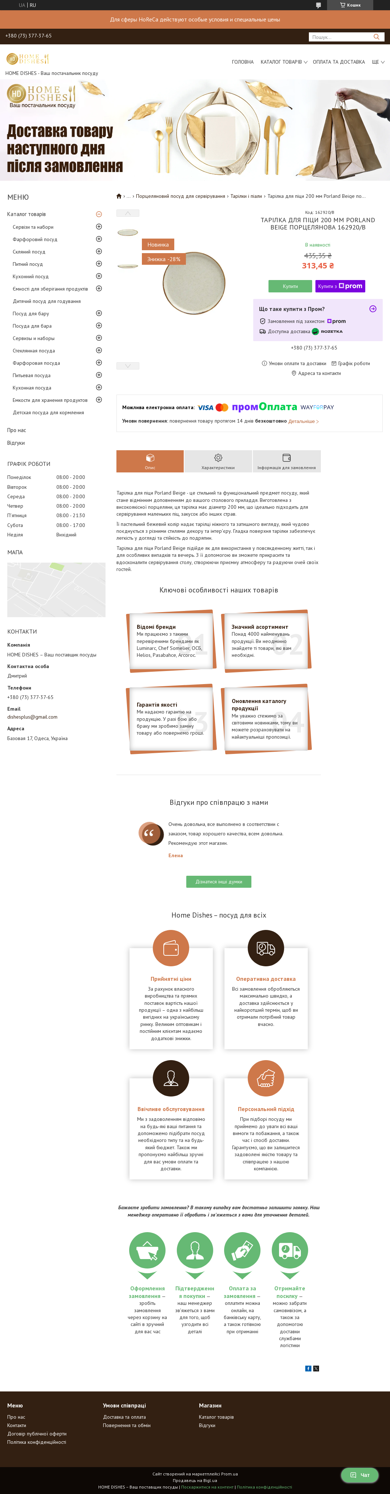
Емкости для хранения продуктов (50, 400)
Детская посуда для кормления (48, 412)
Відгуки (16, 442)
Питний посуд (28, 264)
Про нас (16, 430)
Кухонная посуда (32, 387)
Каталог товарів (281, 62)
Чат (360, 1475)
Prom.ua (229, 1474)
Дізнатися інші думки (218, 881)
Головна (243, 62)
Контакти (16, 1425)
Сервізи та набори (33, 227)
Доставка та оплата (124, 1417)
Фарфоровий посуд (35, 239)
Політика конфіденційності (36, 1442)
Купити (290, 286)
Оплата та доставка (339, 62)
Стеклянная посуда (34, 350)
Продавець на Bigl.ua (195, 1480)
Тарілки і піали (246, 196)
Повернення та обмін (127, 1425)
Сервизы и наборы (34, 338)
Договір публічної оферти (37, 1433)
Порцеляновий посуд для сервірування (180, 196)
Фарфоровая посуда (36, 363)
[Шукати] (376, 36)
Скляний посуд (29, 251)
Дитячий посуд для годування (47, 301)
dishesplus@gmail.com (32, 717)
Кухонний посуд (31, 276)
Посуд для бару (31, 313)
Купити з (340, 286)
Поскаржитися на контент (207, 1487)
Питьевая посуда (32, 375)
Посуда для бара (32, 326)
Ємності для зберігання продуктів (50, 288)
